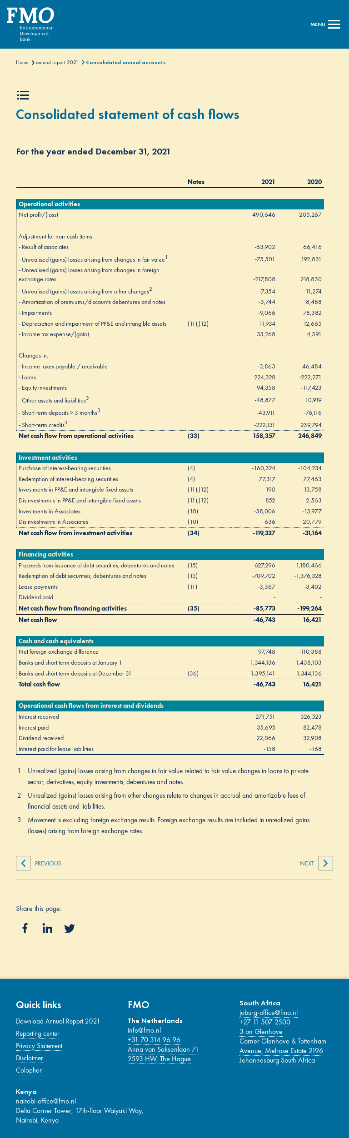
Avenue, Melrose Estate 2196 (281, 1050)
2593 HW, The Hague (159, 1058)
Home (22, 62)
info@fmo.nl (144, 1030)
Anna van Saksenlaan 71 (163, 1049)
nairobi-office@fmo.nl (46, 1101)
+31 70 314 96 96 (154, 1039)
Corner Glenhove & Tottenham (282, 1041)
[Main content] (174, 476)
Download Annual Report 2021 (58, 1021)
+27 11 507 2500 (264, 1022)
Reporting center (37, 1033)
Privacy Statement (39, 1045)
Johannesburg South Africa (277, 1060)
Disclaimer (29, 1058)
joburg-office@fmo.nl (268, 1012)
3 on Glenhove (261, 1031)
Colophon (29, 1070)
